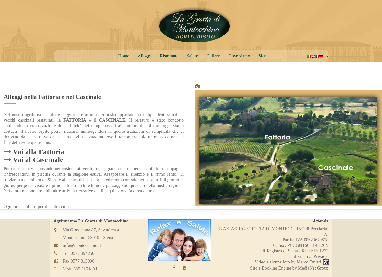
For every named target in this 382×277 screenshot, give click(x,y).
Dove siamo (239, 56)
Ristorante (169, 56)
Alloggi (144, 56)
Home (123, 56)
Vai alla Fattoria (39, 152)
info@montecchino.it (82, 245)
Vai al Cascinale (38, 160)
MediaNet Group (313, 268)
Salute (192, 56)
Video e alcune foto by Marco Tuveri (291, 262)
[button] (318, 56)
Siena (263, 56)
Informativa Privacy (309, 256)
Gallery (213, 56)
